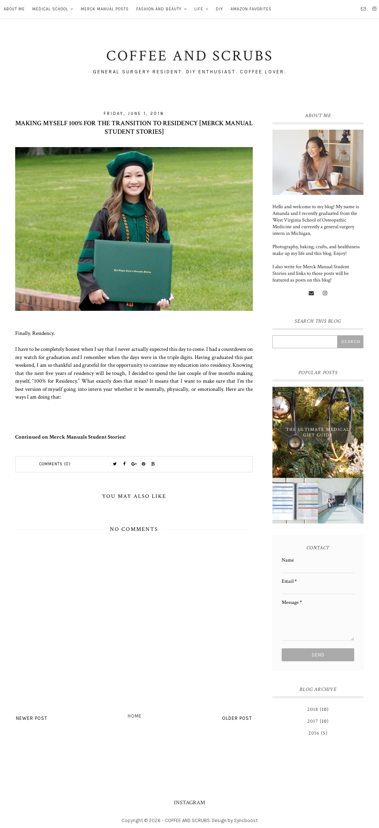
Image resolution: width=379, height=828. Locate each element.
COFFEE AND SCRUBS (187, 820)
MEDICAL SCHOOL (50, 9)
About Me (14, 9)
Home (135, 716)
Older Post (237, 718)
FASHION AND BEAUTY (159, 9)
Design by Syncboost (235, 820)
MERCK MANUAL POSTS (105, 9)
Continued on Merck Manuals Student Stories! (70, 436)
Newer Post (31, 718)
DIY (219, 9)
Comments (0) (55, 464)
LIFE (198, 9)
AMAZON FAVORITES (251, 9)
